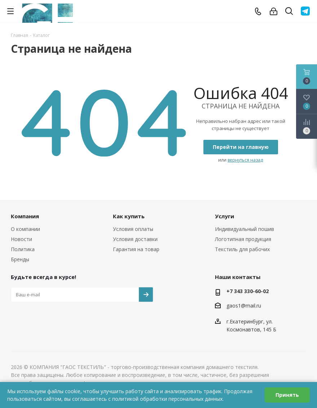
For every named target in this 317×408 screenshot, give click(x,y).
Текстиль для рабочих (242, 249)
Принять (287, 394)
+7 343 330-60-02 (247, 291)
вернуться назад (245, 160)
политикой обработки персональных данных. (168, 398)
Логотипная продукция (243, 239)
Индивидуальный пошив (244, 229)
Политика (23, 249)
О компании (25, 229)
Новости (21, 239)
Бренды (20, 259)
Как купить (129, 216)
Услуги (224, 216)
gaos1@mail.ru (243, 305)
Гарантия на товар (136, 249)
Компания (25, 216)
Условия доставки (135, 239)
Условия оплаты (133, 229)
